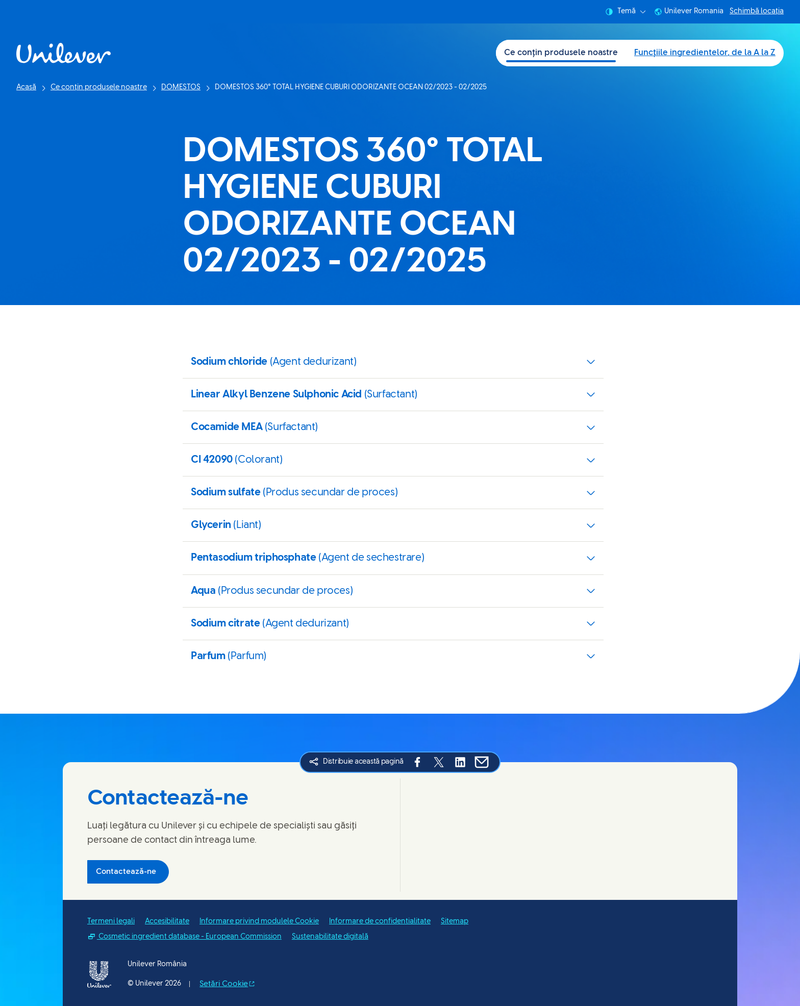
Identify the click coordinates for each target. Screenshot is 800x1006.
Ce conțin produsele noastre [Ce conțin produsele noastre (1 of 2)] (561, 52)
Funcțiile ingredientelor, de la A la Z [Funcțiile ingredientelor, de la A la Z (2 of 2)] (705, 52)
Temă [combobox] (625, 12)
